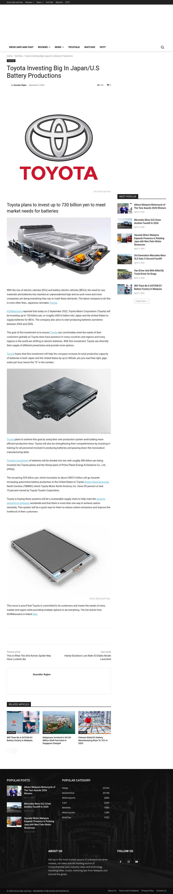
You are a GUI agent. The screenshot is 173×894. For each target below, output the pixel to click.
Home (9, 56)
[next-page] (14, 751)
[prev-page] (9, 751)
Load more (142, 301)
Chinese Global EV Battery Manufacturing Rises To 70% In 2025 (92, 740)
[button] (162, 47)
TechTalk (18, 56)
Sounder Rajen (20, 85)
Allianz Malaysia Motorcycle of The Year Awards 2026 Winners (39, 790)
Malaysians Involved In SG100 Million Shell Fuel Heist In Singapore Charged (57, 740)
